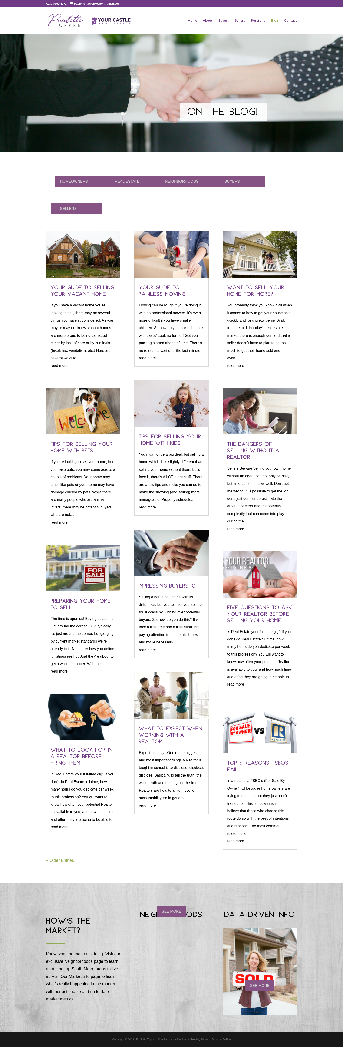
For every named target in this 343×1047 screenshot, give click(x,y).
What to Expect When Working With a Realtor (171, 736)
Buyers (223, 20)
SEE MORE (171, 911)
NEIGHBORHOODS (181, 181)
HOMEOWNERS (74, 181)
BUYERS (232, 181)
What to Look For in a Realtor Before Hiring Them (82, 757)
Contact (290, 20)
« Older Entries (60, 860)
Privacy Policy (221, 1039)
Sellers (240, 20)
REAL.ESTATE (127, 181)
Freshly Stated (200, 1039)
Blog (274, 20)
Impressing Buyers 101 (168, 586)
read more (59, 365)
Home (192, 20)
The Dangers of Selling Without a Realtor (253, 451)
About (208, 20)
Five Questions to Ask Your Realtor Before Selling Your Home (259, 615)
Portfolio (258, 20)
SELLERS (68, 209)
